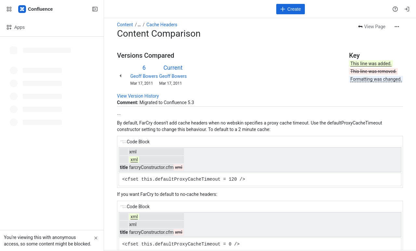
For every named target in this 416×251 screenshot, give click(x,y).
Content (125, 24)
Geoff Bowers (144, 76)
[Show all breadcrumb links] (139, 24)
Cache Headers (162, 24)
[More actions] (397, 26)
